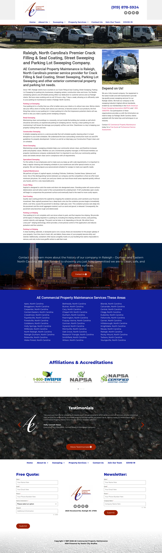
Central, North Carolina (111, 309)
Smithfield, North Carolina (74, 337)
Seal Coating (28, 196)
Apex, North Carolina (33, 304)
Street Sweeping (29, 146)
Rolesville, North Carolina (36, 337)
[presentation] (29, 519)
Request (18, 508)
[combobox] (37, 504)
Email (18, 486)
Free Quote (114, 127)
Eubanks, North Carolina (112, 315)
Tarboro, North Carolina (111, 337)
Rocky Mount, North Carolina (114, 334)
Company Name (108, 501)
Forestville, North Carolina (36, 320)
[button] (25, 377)
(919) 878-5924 (125, 7)
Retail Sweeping (29, 118)
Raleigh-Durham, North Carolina (39, 334)
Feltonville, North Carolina (113, 318)
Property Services (78, 22)
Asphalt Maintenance (31, 171)
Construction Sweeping (31, 132)
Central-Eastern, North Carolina (38, 312)
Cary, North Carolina (71, 309)
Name (18, 479)
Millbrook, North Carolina (35, 329)
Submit (23, 526)
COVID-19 (128, 22)
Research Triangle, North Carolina (78, 334)
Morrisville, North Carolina (74, 329)
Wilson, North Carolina (72, 340)
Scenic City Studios (89, 543)
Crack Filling (27, 185)
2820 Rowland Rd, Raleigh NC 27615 (81, 511)
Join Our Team (112, 22)
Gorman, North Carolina (73, 323)
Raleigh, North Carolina (111, 332)
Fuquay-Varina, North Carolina (76, 320)
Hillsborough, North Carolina (114, 323)
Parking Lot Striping (30, 213)
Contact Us (97, 22)
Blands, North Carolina (111, 304)
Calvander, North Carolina (113, 306)
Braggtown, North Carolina (36, 306)
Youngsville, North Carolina (113, 340)
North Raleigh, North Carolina (38, 332)
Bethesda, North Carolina (74, 304)
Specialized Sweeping (31, 160)
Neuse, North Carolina (111, 329)
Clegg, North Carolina (111, 312)
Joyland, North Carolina (73, 326)
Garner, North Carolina (111, 320)
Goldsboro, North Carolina (36, 323)
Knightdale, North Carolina (113, 326)
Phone (18, 493)
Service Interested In (22, 501)
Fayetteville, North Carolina (36, 318)
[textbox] (35, 504)
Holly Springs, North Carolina (37, 326)
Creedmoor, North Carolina (36, 315)
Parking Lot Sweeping (31, 104)
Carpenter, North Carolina (36, 309)
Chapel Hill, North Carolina (74, 312)
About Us (44, 22)
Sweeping (59, 22)
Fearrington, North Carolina (75, 318)
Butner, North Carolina (72, 306)
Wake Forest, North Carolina (37, 340)
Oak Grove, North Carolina (74, 332)
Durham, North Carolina (73, 315)
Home (32, 22)
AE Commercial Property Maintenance (122, 125)
